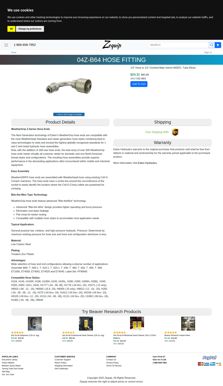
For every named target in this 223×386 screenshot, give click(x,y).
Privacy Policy (112, 363)
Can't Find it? (159, 356)
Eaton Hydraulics (147, 163)
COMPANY (111, 356)
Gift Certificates (61, 368)
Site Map (6, 371)
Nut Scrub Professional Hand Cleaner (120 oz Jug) (83, 335)
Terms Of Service (113, 365)
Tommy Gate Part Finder (12, 368)
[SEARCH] (178, 45)
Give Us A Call (159, 359)
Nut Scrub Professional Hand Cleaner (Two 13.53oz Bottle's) (134, 336)
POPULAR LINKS (10, 356)
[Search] (212, 45)
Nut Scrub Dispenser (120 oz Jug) (25, 335)
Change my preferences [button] (30, 29)
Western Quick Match (11, 365)
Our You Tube (8, 374)
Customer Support (63, 359)
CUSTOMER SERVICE (65, 356)
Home (13, 52)
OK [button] (11, 29)
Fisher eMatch (8, 363)
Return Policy (60, 363)
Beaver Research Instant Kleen (177, 335)
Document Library (9, 359)
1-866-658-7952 (25, 44)
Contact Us (111, 359)
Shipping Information (64, 365)
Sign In (208, 52)
